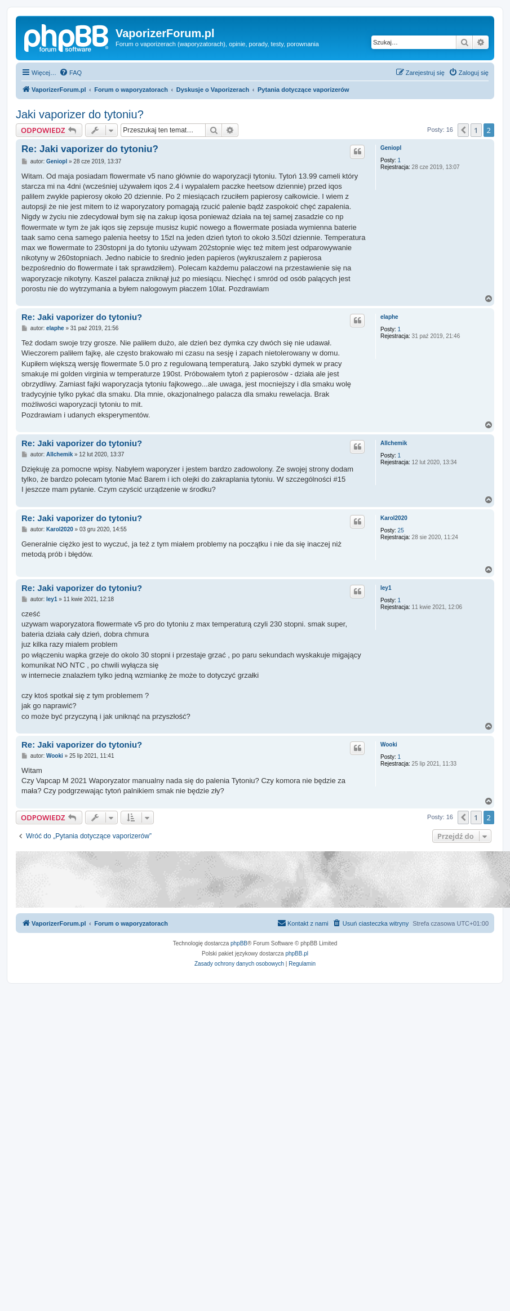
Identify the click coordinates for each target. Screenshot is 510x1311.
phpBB (238, 943)
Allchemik (393, 443)
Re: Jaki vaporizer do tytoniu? (89, 149)
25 (401, 530)
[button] (463, 130)
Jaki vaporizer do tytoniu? (80, 114)
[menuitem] (70, 72)
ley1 (385, 588)
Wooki (388, 744)
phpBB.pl (296, 953)
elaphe (389, 317)
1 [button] (476, 130)
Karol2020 (393, 518)
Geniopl (390, 148)
